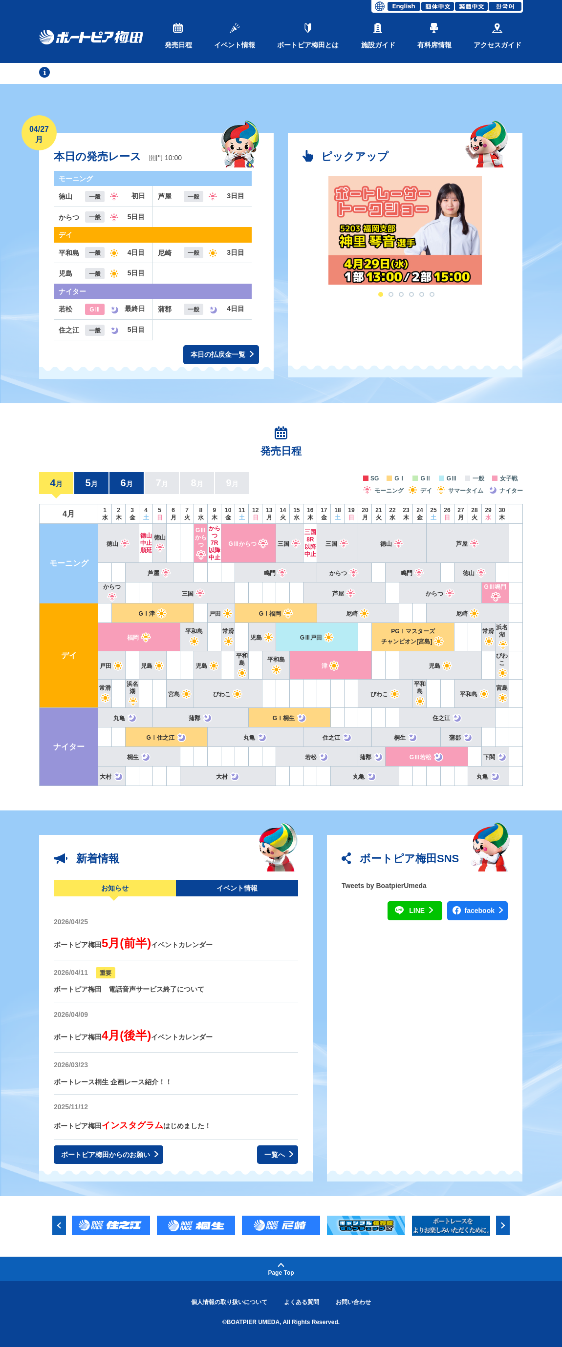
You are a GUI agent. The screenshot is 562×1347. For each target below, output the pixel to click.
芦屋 (468, 543)
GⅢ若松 (427, 757)
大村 (112, 776)
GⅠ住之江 (167, 737)
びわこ (502, 664)
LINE (421, 911)
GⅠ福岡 (276, 613)
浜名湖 (502, 636)
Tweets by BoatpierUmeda (384, 886)
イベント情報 (234, 36)
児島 (262, 637)
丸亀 (125, 718)
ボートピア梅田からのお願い (109, 1155)
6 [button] (432, 294)
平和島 (242, 664)
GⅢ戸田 (317, 637)
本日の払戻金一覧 (222, 355)
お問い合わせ (353, 1302)
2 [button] (391, 294)
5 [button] (421, 294)
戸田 (221, 613)
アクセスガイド (497, 36)
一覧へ (278, 1155)
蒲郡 (201, 718)
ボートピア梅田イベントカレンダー (133, 945)
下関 (495, 757)
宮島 (180, 694)
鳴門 (276, 573)
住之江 (447, 718)
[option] (405, 230)
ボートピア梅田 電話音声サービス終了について (129, 989)
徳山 (118, 543)
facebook (484, 911)
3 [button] (401, 294)
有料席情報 (434, 36)
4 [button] (411, 294)
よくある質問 (301, 1302)
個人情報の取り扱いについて (229, 1302)
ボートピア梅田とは (308, 36)
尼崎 (358, 613)
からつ (344, 573)
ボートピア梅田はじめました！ (132, 1126)
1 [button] (380, 294)
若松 (317, 757)
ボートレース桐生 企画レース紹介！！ (113, 1082)
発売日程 (178, 36)
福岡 (139, 637)
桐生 (406, 737)
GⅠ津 (153, 613)
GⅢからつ (201, 543)
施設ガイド (378, 36)
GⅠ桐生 (290, 718)
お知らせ (115, 888)
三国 (290, 543)
